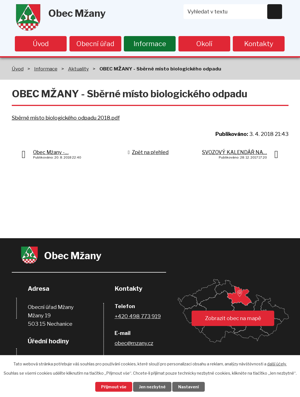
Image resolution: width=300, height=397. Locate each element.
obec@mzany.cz (134, 343)
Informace (150, 44)
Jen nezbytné (152, 386)
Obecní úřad (95, 44)
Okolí (204, 44)
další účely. (277, 363)
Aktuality (78, 69)
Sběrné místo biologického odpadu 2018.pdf (66, 118)
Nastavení (188, 386)
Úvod (41, 44)
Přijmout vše (113, 386)
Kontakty (258, 44)
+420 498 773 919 (138, 316)
